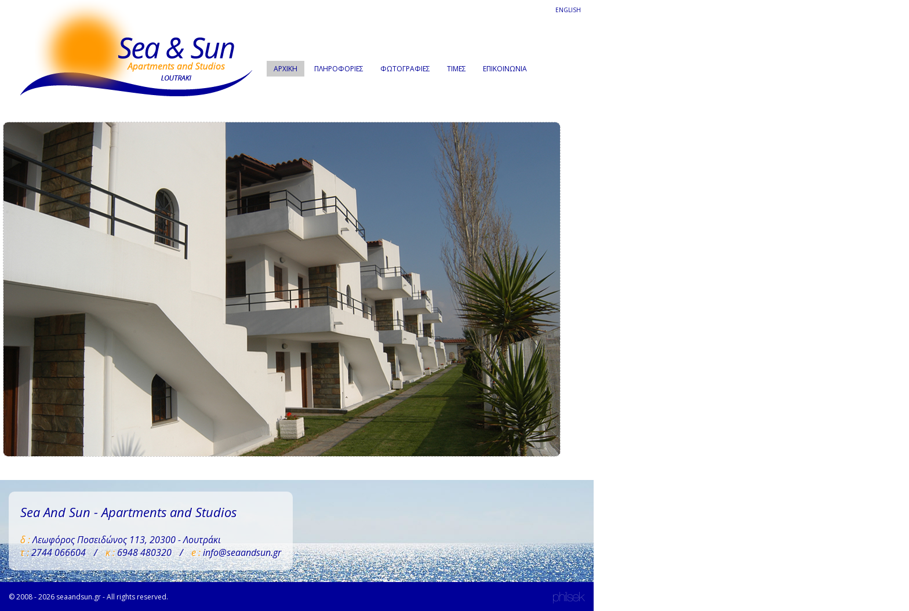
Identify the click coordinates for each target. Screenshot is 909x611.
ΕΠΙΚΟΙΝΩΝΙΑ (505, 69)
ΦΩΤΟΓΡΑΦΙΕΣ (405, 69)
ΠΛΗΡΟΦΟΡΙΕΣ (338, 69)
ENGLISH (568, 10)
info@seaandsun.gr (242, 552)
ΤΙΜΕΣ (456, 69)
